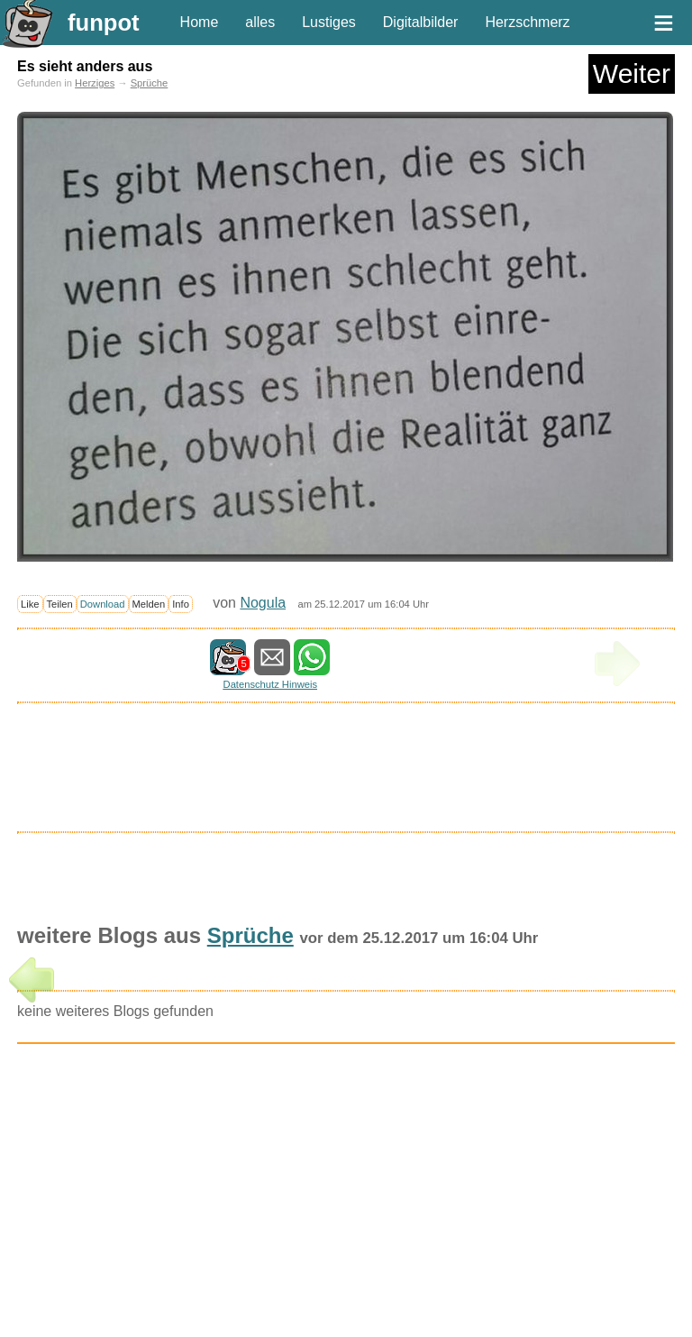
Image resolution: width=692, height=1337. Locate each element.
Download (102, 604)
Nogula (263, 602)
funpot (104, 22)
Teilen (60, 604)
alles (260, 22)
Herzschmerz (527, 22)
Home (199, 22)
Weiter (631, 73)
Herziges (94, 83)
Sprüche (149, 83)
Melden (149, 604)
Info (180, 604)
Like (30, 604)
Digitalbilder (421, 22)
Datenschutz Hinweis (270, 684)
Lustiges (329, 22)
